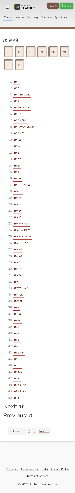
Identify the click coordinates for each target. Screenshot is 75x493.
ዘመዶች (18, 275)
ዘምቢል (18, 295)
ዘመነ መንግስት (22, 236)
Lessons (19, 17)
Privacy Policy (60, 469)
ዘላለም (18, 159)
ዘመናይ (18, 256)
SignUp (66, 6)
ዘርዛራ (17, 365)
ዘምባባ (18, 301)
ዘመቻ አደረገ (21, 223)
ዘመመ (17, 198)
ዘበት (17, 398)
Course (8, 17)
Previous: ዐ (17, 415)
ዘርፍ (17, 378)
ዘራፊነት (19, 352)
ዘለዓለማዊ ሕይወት (25, 127)
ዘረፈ (17, 333)
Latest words (30, 469)
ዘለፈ (17, 146)
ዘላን (16, 172)
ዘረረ (16, 307)
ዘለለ (16, 82)
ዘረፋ (17, 340)
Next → (44, 431)
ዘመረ (17, 204)
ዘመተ (17, 211)
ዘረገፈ (17, 320)
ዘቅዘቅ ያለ (20, 391)
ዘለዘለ (17, 140)
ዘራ (16, 346)
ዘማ (16, 282)
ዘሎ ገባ (18, 191)
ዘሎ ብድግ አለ (22, 185)
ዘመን (17, 262)
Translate (46, 17)
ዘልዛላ (17, 178)
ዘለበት (17, 114)
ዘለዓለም (19, 133)
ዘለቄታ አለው (22, 107)
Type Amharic (62, 17)
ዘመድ (17, 269)
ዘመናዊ (18, 249)
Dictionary (32, 17)
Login (53, 6)
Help (44, 469)
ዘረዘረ (17, 314)
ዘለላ (16, 88)
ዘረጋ (16, 327)
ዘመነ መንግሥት (23, 230)
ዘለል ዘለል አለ (22, 94)
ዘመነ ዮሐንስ (21, 243)
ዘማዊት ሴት (21, 288)
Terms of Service (38, 476)
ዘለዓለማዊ (20, 120)
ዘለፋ (17, 153)
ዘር (16, 359)
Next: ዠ (14, 406)
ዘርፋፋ (18, 372)
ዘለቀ (17, 101)
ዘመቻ (17, 217)
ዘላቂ (17, 166)
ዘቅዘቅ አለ (20, 385)
